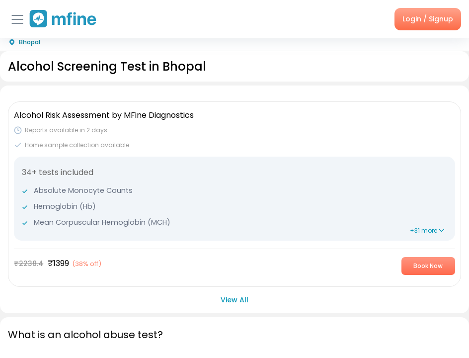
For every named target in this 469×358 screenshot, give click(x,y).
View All (234, 300)
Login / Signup (427, 19)
